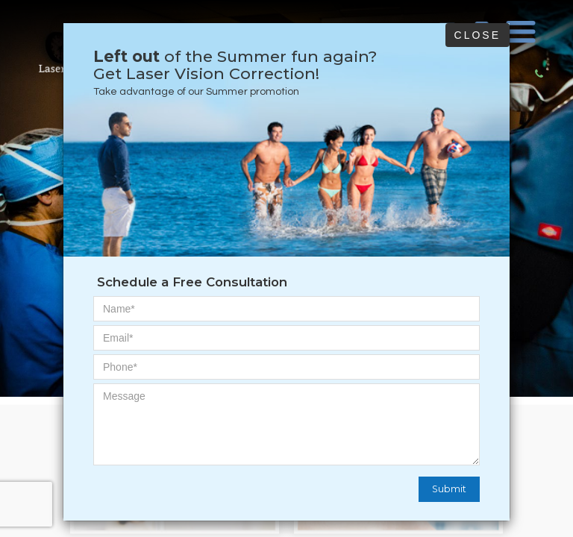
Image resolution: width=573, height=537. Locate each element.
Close (477, 35)
